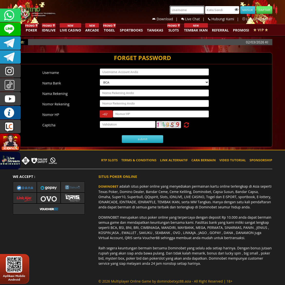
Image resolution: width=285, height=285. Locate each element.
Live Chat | (194, 19)
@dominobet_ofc (10, 85)
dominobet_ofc (10, 71)
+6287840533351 (10, 15)
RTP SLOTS (109, 160)
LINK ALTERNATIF (174, 160)
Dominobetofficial (10, 43)
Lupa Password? (257, 19)
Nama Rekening (55, 93)
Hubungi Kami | (225, 19)
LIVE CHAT (10, 126)
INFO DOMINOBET (10, 112)
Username (50, 72)
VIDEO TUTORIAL (232, 160)
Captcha (49, 125)
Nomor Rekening (55, 104)
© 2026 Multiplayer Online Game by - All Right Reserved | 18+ (165, 281)
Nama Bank (51, 83)
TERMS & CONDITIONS (138, 160)
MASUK (247, 10)
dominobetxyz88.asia (174, 281)
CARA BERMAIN (203, 160)
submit (142, 139)
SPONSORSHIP (260, 160)
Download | (166, 19)
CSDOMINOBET (10, 29)
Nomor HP (50, 114)
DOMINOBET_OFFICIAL (10, 57)
